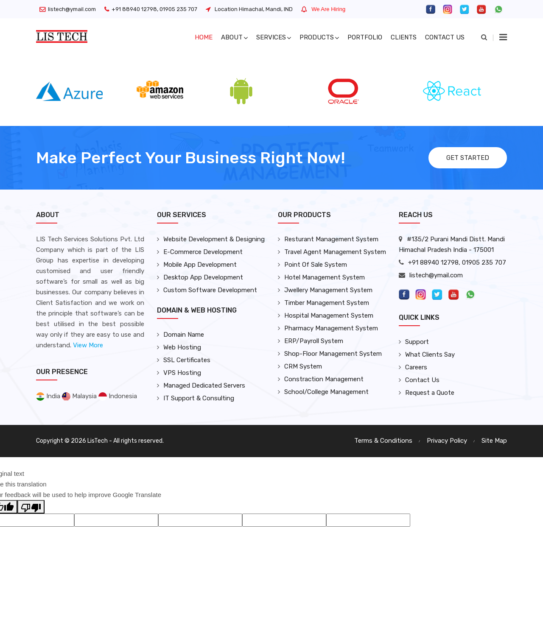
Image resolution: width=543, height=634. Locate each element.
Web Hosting (182, 347)
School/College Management (326, 392)
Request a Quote (429, 393)
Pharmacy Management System (331, 328)
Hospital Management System (328, 315)
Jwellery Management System (328, 290)
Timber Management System (326, 303)
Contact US (445, 37)
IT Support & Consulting (198, 398)
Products (319, 37)
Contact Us (422, 380)
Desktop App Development (203, 277)
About (234, 37)
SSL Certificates (186, 360)
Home (204, 37)
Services (273, 37)
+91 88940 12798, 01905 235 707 (154, 9)
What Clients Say (430, 354)
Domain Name (183, 334)
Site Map (494, 440)
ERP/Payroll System (313, 341)
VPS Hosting (182, 373)
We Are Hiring (328, 9)
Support (417, 342)
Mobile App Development (200, 264)
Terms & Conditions (383, 440)
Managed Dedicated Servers (204, 385)
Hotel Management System (324, 277)
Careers (416, 367)
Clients (404, 37)
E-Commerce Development (203, 252)
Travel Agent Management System (335, 252)
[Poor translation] (31, 507)
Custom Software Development (210, 290)
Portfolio (364, 37)
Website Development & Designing (214, 239)
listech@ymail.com (72, 9)
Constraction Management (324, 379)
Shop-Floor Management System (333, 353)
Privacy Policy (447, 440)
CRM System (303, 366)
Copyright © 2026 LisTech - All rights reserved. (100, 440)
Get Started (467, 158)
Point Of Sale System (315, 264)
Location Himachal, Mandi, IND (254, 9)
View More (88, 345)
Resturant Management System (331, 239)
